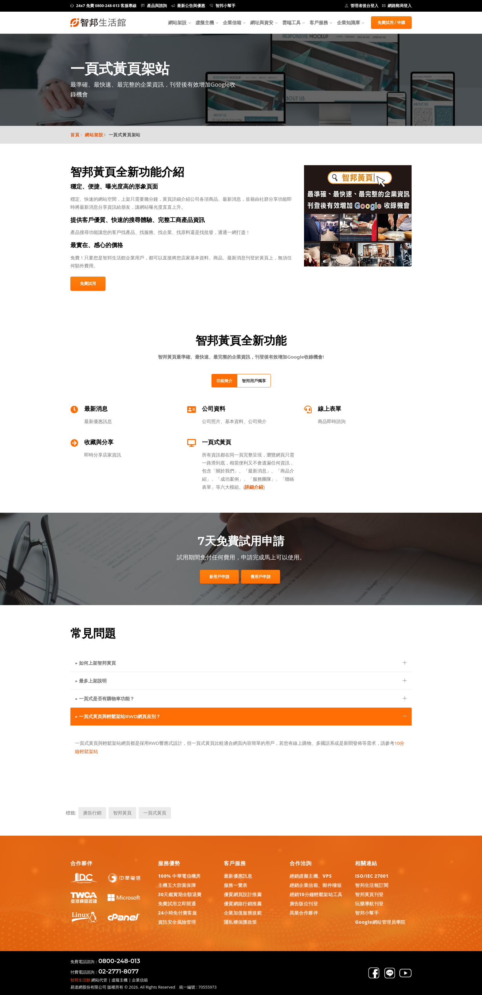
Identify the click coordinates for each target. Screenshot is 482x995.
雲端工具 (291, 22)
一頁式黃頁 (154, 813)
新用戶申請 (219, 576)
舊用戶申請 (261, 576)
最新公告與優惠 (188, 5)
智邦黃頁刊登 (369, 894)
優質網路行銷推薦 (243, 903)
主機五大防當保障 (177, 885)
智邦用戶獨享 (254, 380)
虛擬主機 (205, 22)
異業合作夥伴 (304, 913)
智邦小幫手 (222, 5)
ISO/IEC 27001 (372, 876)
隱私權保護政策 (240, 922)
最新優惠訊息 (238, 876)
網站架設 (177, 22)
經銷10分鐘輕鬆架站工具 (316, 894)
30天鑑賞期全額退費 (180, 894)
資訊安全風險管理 (177, 922)
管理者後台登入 (362, 5)
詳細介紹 (254, 487)
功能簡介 (224, 380)
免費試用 (88, 283)
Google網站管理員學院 (380, 922)
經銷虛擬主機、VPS (311, 876)
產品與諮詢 (154, 5)
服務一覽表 (235, 885)
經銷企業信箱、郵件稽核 (316, 885)
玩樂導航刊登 (369, 903)
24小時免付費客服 (177, 913)
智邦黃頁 (122, 813)
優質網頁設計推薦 (243, 894)
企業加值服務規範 (243, 913)
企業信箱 (232, 22)
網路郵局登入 (397, 5)
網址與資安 (261, 22)
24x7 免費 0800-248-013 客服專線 (103, 5)
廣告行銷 (92, 813)
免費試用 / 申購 (391, 22)
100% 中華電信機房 (179, 876)
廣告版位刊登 (304, 903)
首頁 (75, 135)
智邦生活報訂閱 (371, 885)
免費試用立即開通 (177, 903)
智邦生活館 (80, 980)
